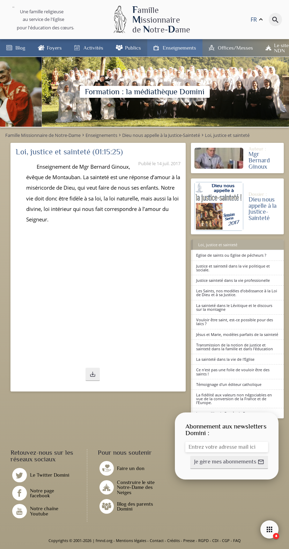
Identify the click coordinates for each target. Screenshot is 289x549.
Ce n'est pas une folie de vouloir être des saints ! (232, 371)
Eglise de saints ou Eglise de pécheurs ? (231, 255)
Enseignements (179, 48)
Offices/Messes (235, 48)
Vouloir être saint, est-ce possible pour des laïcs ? (234, 321)
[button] (93, 374)
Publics (133, 48)
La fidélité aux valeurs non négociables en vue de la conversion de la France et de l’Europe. (234, 398)
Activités (93, 48)
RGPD (203, 540)
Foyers (54, 48)
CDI (215, 540)
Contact (157, 540)
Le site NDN (281, 47)
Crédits (173, 540)
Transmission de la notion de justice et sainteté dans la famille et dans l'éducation (234, 346)
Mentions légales (131, 540)
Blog (20, 48)
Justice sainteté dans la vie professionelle (233, 280)
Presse (189, 540)
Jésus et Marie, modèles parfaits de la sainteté (237, 334)
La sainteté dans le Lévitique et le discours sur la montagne (234, 307)
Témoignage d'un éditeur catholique (228, 384)
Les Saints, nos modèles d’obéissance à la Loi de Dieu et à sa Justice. (236, 292)
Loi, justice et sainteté (217, 244)
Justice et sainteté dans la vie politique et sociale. (233, 267)
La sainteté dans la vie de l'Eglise (225, 359)
